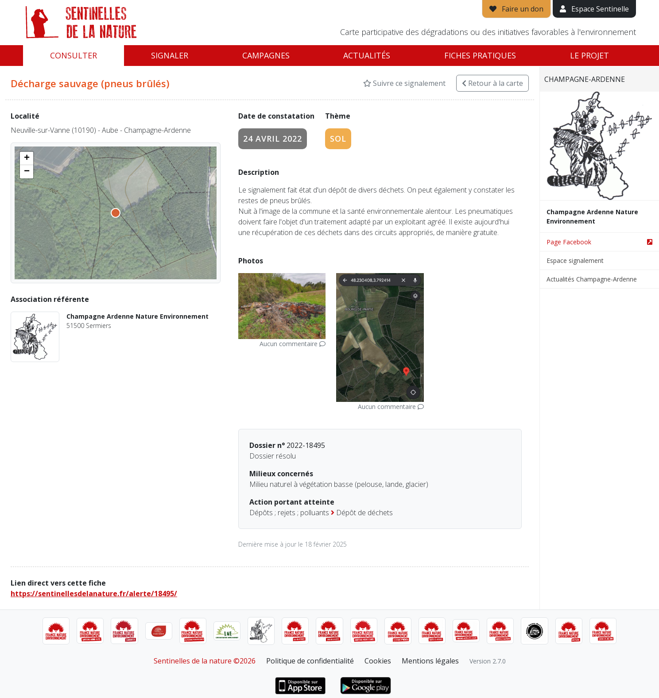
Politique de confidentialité (310, 661)
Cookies (377, 661)
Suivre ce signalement (404, 83)
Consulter (73, 55)
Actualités (366, 55)
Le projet (589, 55)
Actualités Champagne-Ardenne (592, 279)
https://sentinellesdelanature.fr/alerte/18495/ (94, 593)
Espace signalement (575, 260)
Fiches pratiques (480, 55)
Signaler (169, 55)
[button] (26, 158)
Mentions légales (430, 661)
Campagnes (266, 55)
